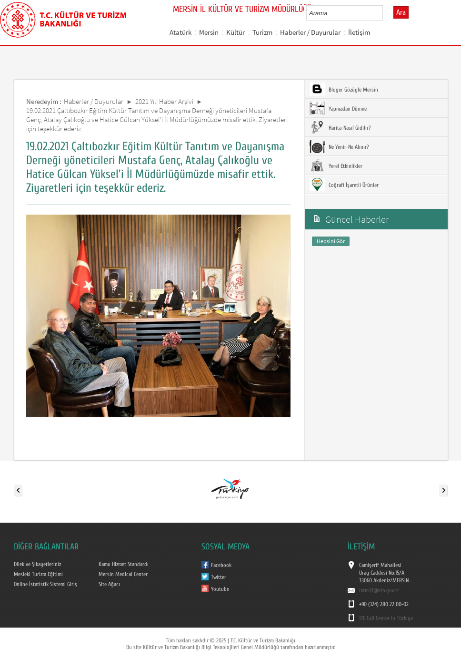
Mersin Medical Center (123, 574)
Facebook (221, 565)
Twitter (218, 577)
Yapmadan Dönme (338, 108)
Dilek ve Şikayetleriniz (37, 564)
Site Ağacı (109, 584)
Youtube (220, 589)
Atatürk (180, 32)
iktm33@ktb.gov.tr (379, 590)
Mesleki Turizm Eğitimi (38, 574)
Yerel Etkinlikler (336, 165)
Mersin (209, 32)
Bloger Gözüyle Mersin (344, 89)
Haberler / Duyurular (310, 32)
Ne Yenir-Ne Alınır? (339, 146)
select (385, 13)
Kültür (235, 32)
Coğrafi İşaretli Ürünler (344, 184)
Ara (401, 12)
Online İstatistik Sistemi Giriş (45, 584)
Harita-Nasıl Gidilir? (340, 127)
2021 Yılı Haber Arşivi (164, 101)
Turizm (262, 32)
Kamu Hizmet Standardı (124, 564)
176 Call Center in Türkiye (386, 618)
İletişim (359, 32)
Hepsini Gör (331, 241)
